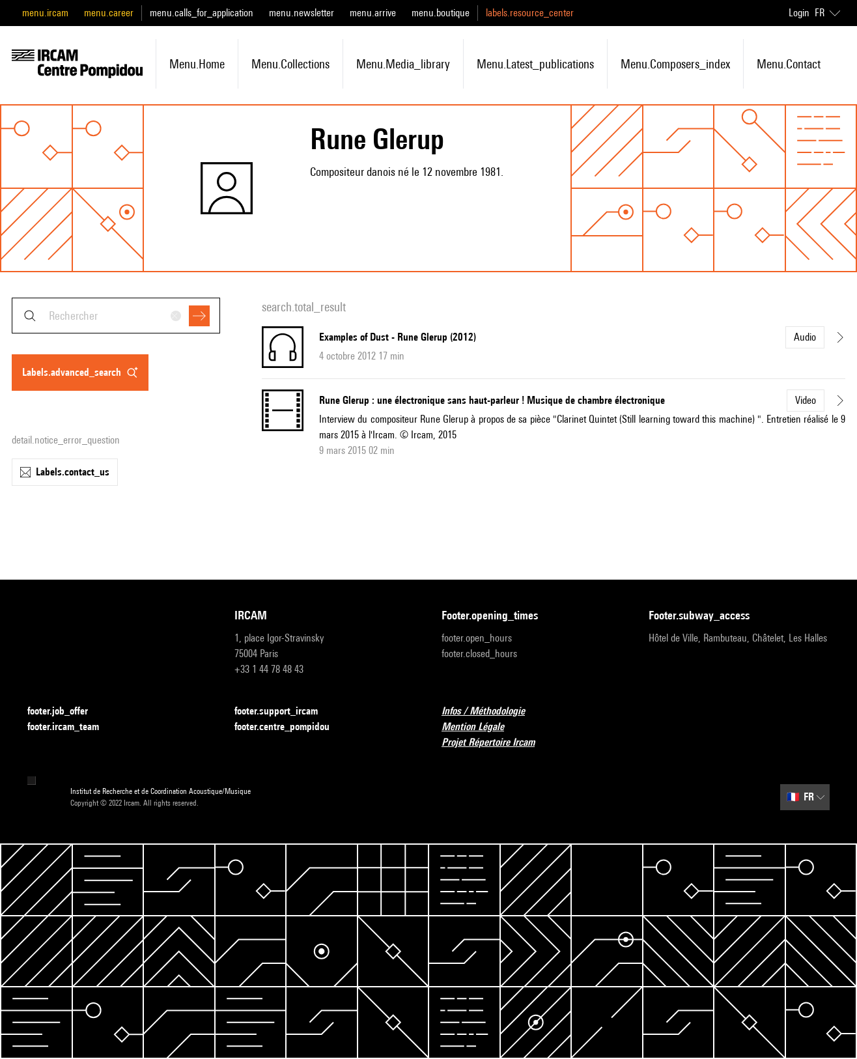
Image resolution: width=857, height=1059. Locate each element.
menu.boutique (441, 13)
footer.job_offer (65, 711)
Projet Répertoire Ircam (496, 743)
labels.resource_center (530, 13)
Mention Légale (481, 727)
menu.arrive (373, 13)
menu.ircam (45, 13)
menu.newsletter (301, 13)
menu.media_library (403, 64)
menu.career (108, 13)
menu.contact (789, 64)
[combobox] (116, 315)
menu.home (197, 64)
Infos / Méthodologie (491, 711)
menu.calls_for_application (201, 13)
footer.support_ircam (283, 711)
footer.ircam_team (71, 727)
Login (799, 13)
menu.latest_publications (535, 64)
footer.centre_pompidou (289, 727)
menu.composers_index (675, 64)
